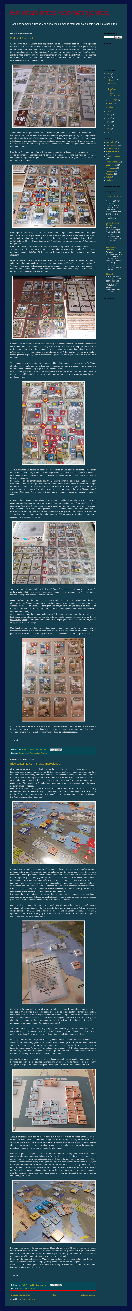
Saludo (109, 177)
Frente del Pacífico (113, 151)
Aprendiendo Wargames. (111, 248)
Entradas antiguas (88, 1295)
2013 (109, 129)
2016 (109, 118)
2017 (109, 115)
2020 (109, 74)
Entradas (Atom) (28, 1299)
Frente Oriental (112, 162)
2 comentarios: (41, 1285)
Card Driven (23, 1288)
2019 (109, 77)
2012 (109, 132)
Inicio (55, 1295)
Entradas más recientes (20, 1295)
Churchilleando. (112, 274)
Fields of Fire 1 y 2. (22, 38)
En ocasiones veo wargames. (60, 12)
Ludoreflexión (111, 165)
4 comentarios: (41, 750)
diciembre (113, 80)
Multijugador (111, 168)
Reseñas (44, 753)
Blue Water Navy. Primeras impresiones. (35, 763)
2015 (109, 122)
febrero (112, 107)
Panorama (110, 171)
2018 (109, 111)
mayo (111, 103)
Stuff (108, 180)
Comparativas (24, 753)
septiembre (113, 100)
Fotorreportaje (35, 753)
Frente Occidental (113, 157)
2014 (109, 125)
